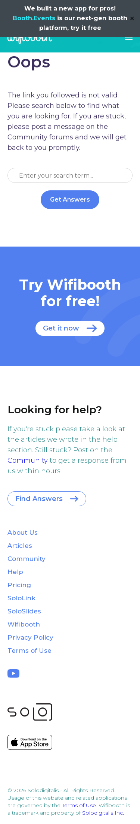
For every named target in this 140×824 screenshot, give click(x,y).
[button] (128, 37)
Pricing (19, 585)
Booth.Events (34, 18)
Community (27, 460)
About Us (22, 532)
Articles (19, 545)
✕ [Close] (132, 18)
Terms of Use (29, 650)
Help (15, 572)
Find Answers (39, 499)
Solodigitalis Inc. (103, 812)
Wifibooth (29, 37)
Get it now (61, 328)
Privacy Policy (30, 637)
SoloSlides (24, 611)
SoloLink (21, 598)
